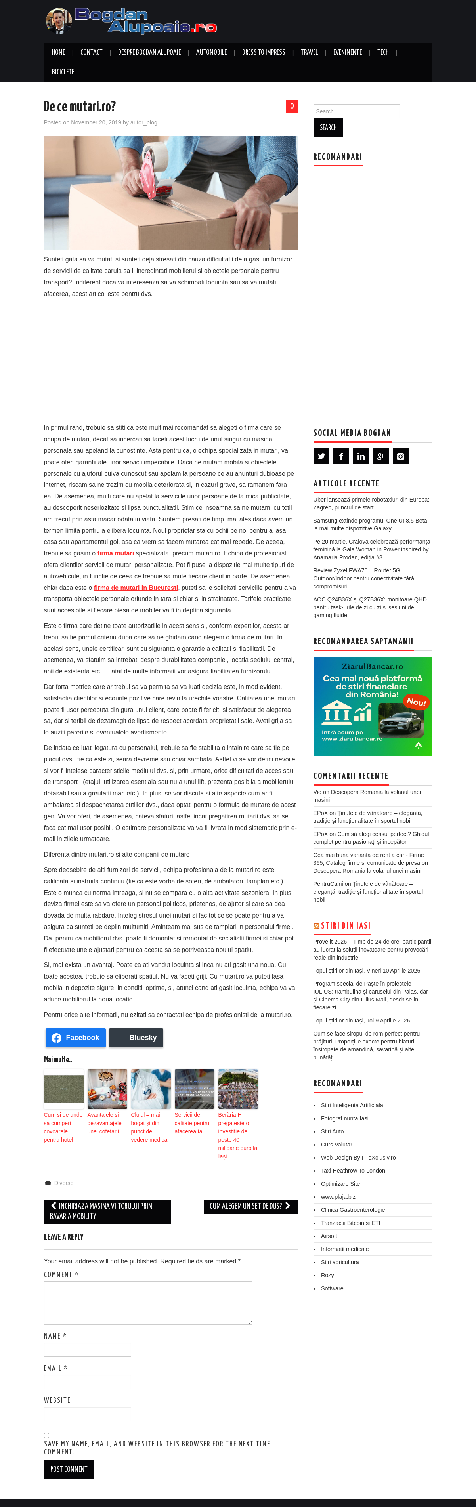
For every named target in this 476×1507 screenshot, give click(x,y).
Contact (91, 52)
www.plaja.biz (338, 1197)
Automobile (211, 52)
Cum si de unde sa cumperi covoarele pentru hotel (61, 1125)
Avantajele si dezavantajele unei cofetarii (102, 1121)
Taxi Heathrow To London (353, 1170)
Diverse (64, 1169)
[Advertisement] (171, 358)
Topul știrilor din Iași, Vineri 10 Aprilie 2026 (367, 970)
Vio (318, 792)
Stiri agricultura (340, 1262)
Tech (383, 52)
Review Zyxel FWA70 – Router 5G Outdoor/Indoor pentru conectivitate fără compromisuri (364, 578)
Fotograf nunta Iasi (345, 1118)
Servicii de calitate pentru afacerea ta (194, 1118)
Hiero (392, 1495)
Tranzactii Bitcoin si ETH (352, 1223)
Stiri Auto (332, 1131)
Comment (61, 1261)
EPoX (321, 813)
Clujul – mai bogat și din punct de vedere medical (150, 1121)
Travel (309, 52)
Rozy (327, 1275)
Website (57, 1386)
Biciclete (63, 72)
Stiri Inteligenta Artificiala (352, 1105)
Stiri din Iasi (346, 926)
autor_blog (143, 122)
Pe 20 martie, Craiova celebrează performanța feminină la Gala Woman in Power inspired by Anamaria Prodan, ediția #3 (372, 549)
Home (58, 52)
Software (332, 1288)
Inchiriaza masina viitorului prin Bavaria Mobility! (101, 1197)
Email (56, 1354)
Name (55, 1322)
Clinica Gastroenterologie (353, 1210)
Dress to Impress (263, 52)
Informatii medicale (345, 1249)
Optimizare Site (340, 1184)
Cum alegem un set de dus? (251, 1192)
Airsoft (329, 1236)
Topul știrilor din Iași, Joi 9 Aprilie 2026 (362, 1020)
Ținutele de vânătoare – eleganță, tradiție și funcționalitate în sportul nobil (368, 892)
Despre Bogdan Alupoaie (149, 52)
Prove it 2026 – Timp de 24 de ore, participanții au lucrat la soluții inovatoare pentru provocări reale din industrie (373, 950)
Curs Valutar (336, 1144)
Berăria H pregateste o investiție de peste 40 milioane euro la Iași (237, 1129)
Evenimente (347, 52)
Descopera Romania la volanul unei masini (368, 871)
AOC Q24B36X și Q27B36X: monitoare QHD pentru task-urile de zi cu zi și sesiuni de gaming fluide (370, 607)
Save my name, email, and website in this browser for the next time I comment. (159, 1434)
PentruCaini (328, 884)
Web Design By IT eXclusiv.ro (358, 1157)
